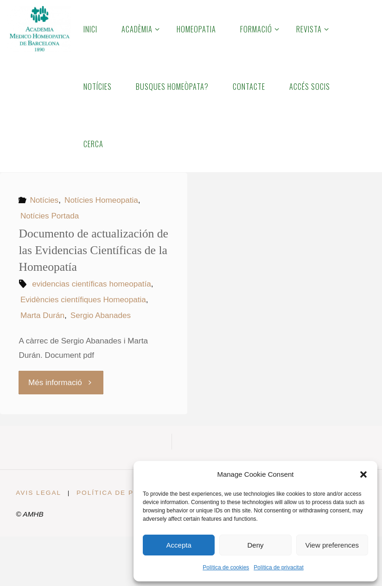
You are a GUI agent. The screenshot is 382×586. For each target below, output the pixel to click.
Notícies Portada (49, 216)
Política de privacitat (278, 567)
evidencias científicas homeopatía (91, 284)
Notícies (44, 200)
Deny (255, 545)
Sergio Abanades (100, 315)
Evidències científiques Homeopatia (83, 299)
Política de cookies (226, 567)
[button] (363, 474)
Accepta (178, 545)
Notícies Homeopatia (101, 200)
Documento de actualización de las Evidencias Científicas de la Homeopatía (93, 250)
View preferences (332, 545)
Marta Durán (42, 315)
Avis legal (38, 492)
